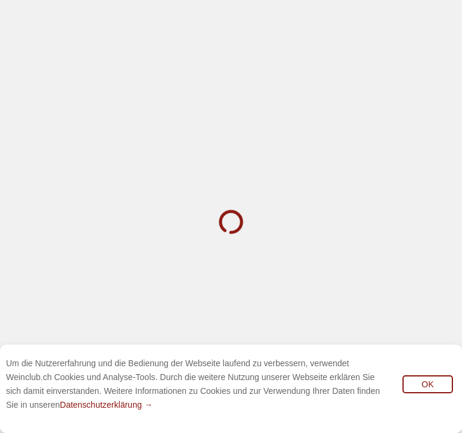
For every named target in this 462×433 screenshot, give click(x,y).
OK (428, 384)
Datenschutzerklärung (101, 405)
